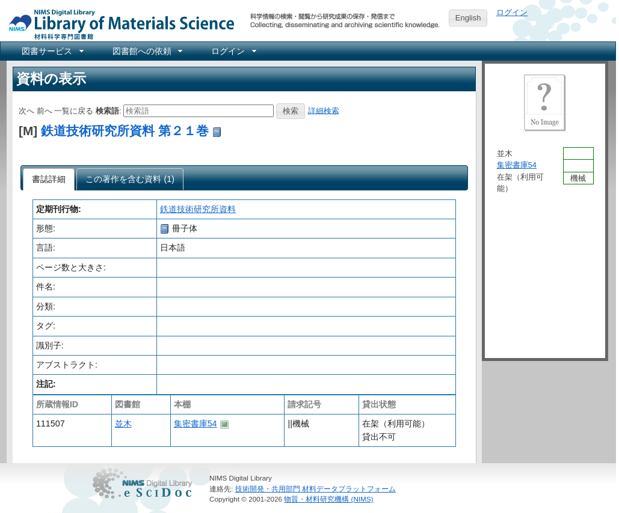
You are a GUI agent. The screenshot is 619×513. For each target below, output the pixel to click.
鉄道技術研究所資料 (198, 209)
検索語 (107, 110)
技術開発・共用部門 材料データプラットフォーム (315, 489)
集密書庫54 (195, 423)
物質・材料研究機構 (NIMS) (328, 499)
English (468, 17)
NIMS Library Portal (118, 23)
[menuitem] (52, 51)
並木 (123, 423)
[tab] (49, 179)
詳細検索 (323, 110)
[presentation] (49, 179)
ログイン (512, 12)
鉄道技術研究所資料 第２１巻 (125, 131)
